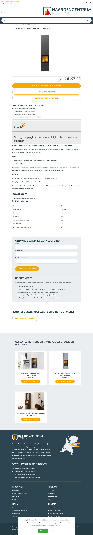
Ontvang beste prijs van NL (31, 381)
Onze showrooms (55, 516)
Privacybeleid (16, 513)
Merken (14, 499)
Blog (49, 499)
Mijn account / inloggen (19, 508)
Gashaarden (15, 491)
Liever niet (52, 530)
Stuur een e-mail (55, 510)
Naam (17, 243)
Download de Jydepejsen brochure (24, 198)
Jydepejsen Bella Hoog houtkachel (31, 413)
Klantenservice (52, 496)
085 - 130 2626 (7, 3)
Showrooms (51, 493)
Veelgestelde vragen (56, 513)
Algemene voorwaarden (19, 510)
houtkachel (40, 150)
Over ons (51, 491)
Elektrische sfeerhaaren (19, 493)
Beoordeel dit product (25, 318)
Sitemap (14, 516)
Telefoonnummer (21, 258)
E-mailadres (19, 250)
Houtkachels (16, 496)
